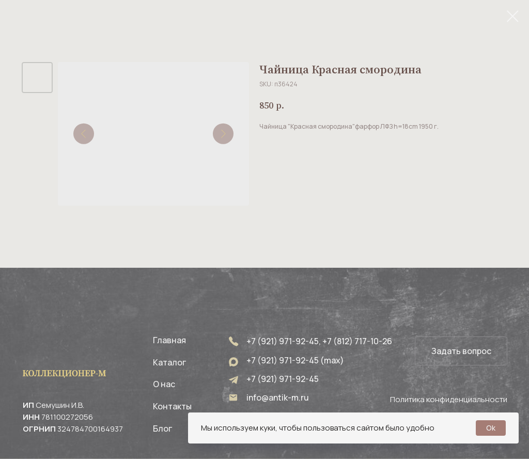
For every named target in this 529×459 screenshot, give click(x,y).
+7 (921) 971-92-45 (282, 379)
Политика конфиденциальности (448, 399)
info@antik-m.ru (277, 397)
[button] (461, 350)
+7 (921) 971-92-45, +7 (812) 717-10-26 (319, 341)
